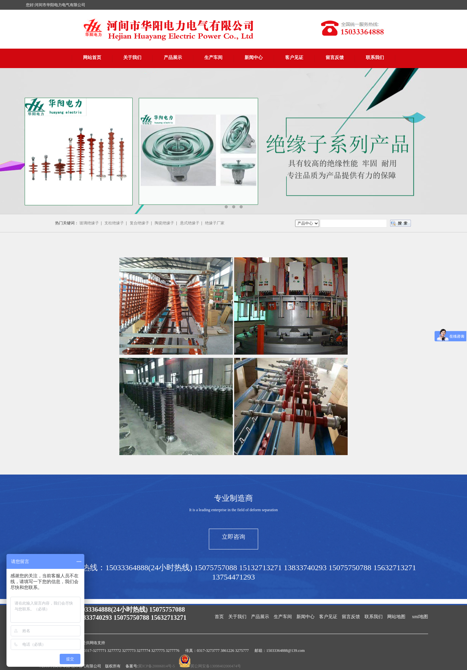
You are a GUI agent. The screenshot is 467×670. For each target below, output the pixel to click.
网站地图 (396, 616)
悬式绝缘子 (189, 223)
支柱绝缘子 (114, 223)
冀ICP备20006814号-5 (156, 666)
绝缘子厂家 (214, 223)
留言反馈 (335, 57)
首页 (219, 616)
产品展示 (173, 57)
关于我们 (132, 57)
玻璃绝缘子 (89, 223)
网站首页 (92, 57)
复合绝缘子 (139, 223)
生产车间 (213, 57)
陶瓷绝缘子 (164, 223)
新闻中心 (254, 57)
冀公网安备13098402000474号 (215, 666)
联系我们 (375, 57)
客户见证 (294, 57)
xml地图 (420, 616)
